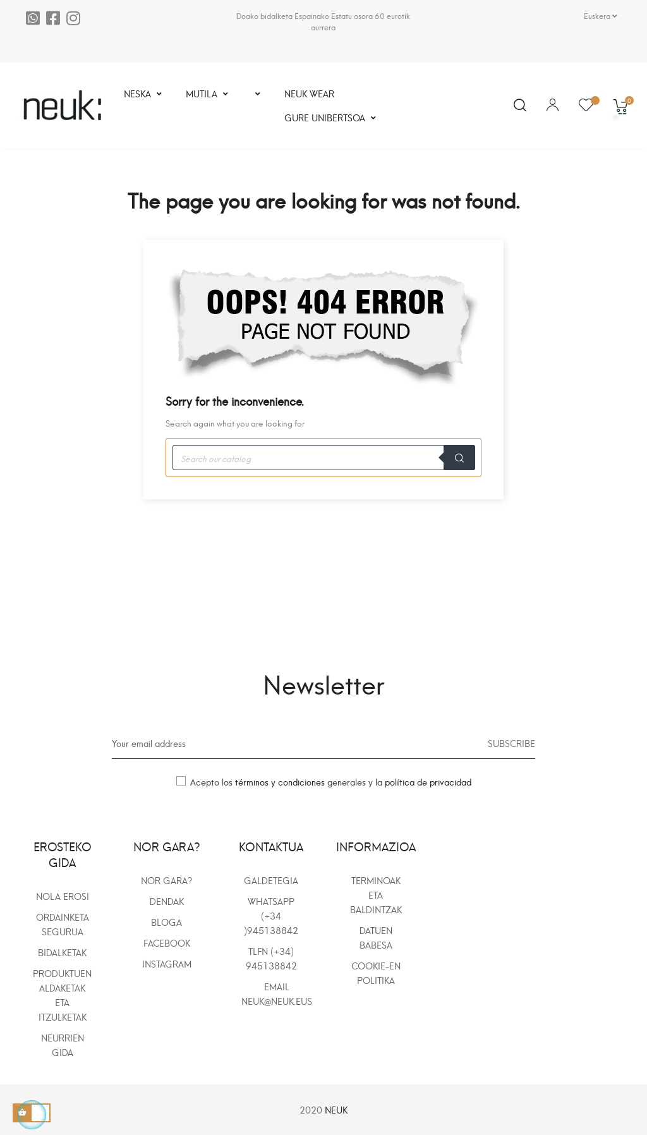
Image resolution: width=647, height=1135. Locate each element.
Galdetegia (271, 880)
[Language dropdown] (600, 16)
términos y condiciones (281, 781)
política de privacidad (428, 781)
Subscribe (511, 743)
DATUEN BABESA (376, 937)
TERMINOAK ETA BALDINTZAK (376, 894)
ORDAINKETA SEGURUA (62, 923)
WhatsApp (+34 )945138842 (271, 915)
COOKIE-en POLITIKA (376, 972)
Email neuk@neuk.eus (276, 993)
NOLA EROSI (62, 896)
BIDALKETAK (62, 952)
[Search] (323, 457)
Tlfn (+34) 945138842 (271, 958)
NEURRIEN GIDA (62, 1044)
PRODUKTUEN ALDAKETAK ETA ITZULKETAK (62, 995)
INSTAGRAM (166, 963)
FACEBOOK (166, 942)
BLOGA (166, 921)
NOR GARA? (167, 880)
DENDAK (167, 901)
